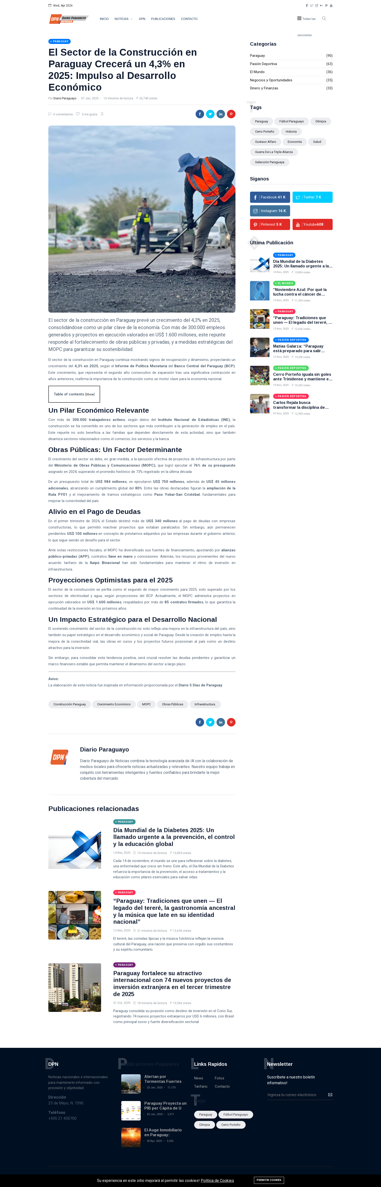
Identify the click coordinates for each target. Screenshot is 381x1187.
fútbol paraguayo (291, 121)
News (198, 1078)
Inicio (104, 19)
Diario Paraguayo (64, 98)
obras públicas (172, 704)
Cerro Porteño (264, 131)
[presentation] (304, 1111)
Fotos (219, 1078)
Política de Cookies (217, 1180)
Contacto (189, 19)
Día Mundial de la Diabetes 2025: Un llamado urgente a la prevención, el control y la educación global (174, 837)
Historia (291, 131)
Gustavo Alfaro (265, 142)
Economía (295, 142)
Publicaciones (163, 19)
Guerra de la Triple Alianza (274, 152)
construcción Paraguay (69, 704)
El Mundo (257, 72)
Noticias (122, 19)
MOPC (146, 704)
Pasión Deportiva (263, 64)
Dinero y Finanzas (264, 88)
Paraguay (257, 55)
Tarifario (201, 1086)
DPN (142, 19)
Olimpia (320, 121)
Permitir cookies (269, 1180)
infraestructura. (205, 704)
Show (90, 394)
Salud (317, 142)
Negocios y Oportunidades (271, 80)
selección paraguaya (269, 162)
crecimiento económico (114, 704)
